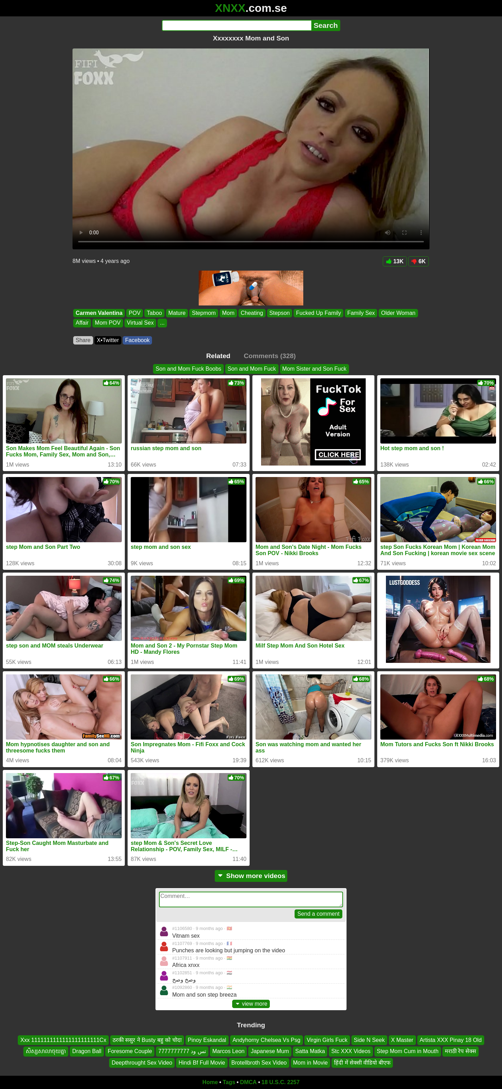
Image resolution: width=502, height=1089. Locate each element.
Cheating (252, 313)
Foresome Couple (130, 1051)
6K (418, 261)
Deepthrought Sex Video (142, 1063)
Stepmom (203, 313)
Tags (229, 1082)
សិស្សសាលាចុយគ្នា (46, 1051)
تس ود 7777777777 (182, 1051)
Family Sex (361, 313)
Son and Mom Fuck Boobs (188, 369)
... (162, 323)
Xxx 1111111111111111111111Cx (63, 1040)
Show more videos (251, 875)
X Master (402, 1040)
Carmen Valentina (99, 313)
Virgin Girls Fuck (327, 1040)
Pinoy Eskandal (207, 1040)
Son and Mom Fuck (252, 369)
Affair (82, 323)
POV (134, 313)
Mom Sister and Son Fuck (314, 369)
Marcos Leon (228, 1051)
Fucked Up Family (318, 313)
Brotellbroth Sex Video (259, 1063)
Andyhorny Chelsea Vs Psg (267, 1040)
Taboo (154, 313)
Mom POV (108, 323)
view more (251, 1004)
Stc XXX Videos (351, 1051)
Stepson (279, 313)
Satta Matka (310, 1051)
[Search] (236, 25)
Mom (228, 313)
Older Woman (398, 313)
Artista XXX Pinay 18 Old (451, 1040)
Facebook (137, 340)
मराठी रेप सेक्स (460, 1051)
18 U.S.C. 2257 (280, 1082)
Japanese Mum (270, 1051)
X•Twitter (108, 340)
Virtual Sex (140, 323)
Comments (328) (270, 356)
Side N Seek (369, 1040)
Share (83, 340)
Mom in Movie (310, 1063)
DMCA (248, 1082)
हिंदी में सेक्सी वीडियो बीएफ (362, 1063)
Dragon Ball (86, 1051)
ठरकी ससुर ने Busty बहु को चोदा (147, 1040)
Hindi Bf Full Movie (201, 1063)
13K (394, 261)
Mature (177, 313)
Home (210, 1082)
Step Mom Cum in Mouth (408, 1051)
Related (218, 356)
